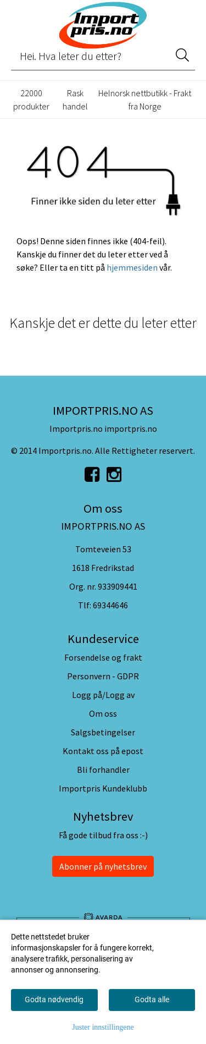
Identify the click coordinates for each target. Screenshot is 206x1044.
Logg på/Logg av (103, 694)
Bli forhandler (103, 769)
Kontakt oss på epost (103, 750)
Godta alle (152, 999)
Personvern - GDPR (103, 676)
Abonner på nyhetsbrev (103, 866)
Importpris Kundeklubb (103, 788)
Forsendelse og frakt (103, 657)
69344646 (110, 605)
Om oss (103, 713)
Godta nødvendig (54, 999)
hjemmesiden (132, 267)
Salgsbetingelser (103, 732)
